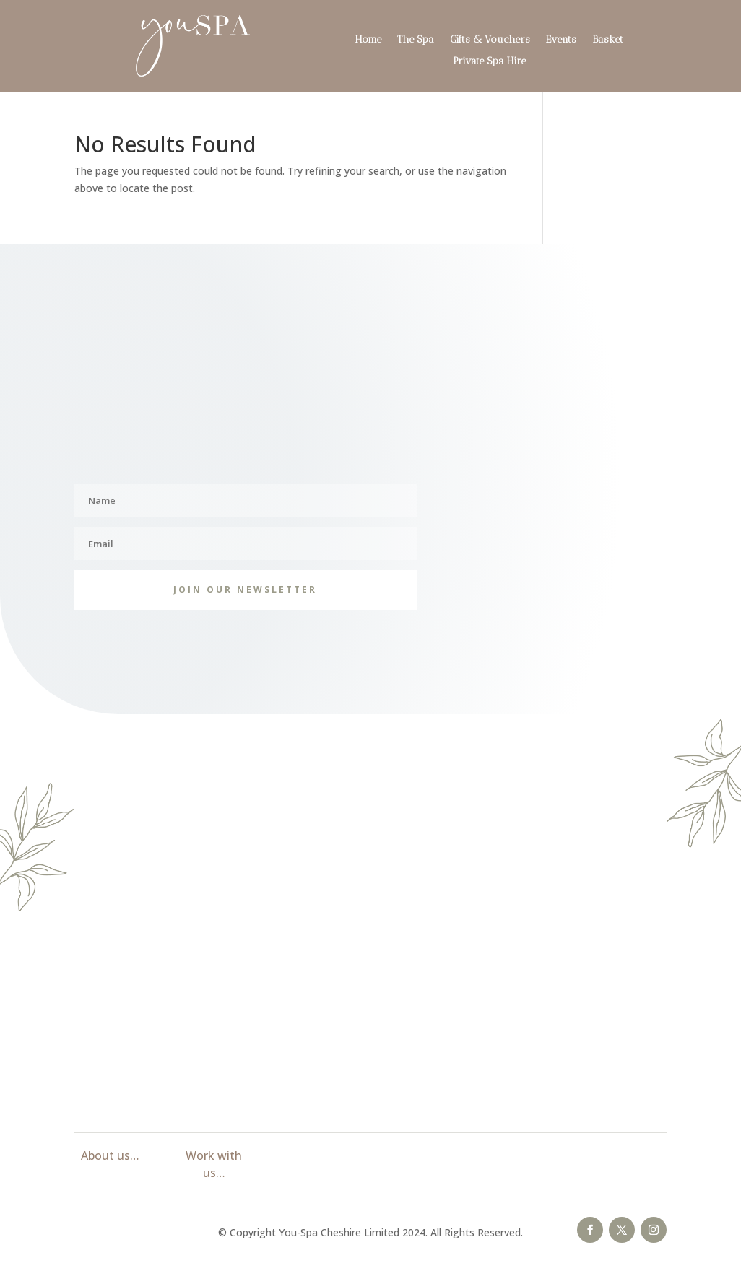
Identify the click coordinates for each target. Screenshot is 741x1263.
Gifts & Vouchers (490, 40)
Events (561, 40)
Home (368, 40)
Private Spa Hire (489, 61)
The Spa (415, 40)
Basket (607, 40)
